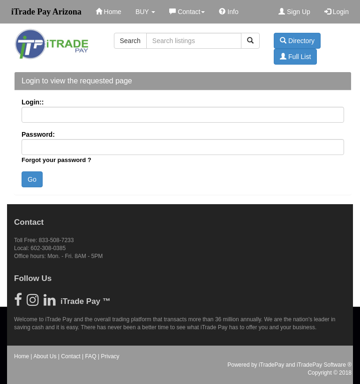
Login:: (33, 102)
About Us (44, 356)
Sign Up (294, 11)
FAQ (90, 356)
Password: (38, 134)
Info (228, 11)
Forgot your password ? (56, 159)
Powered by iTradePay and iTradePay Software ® (289, 365)
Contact (187, 11)
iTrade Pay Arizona (46, 11)
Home (108, 11)
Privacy (110, 356)
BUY (145, 11)
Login (336, 11)
